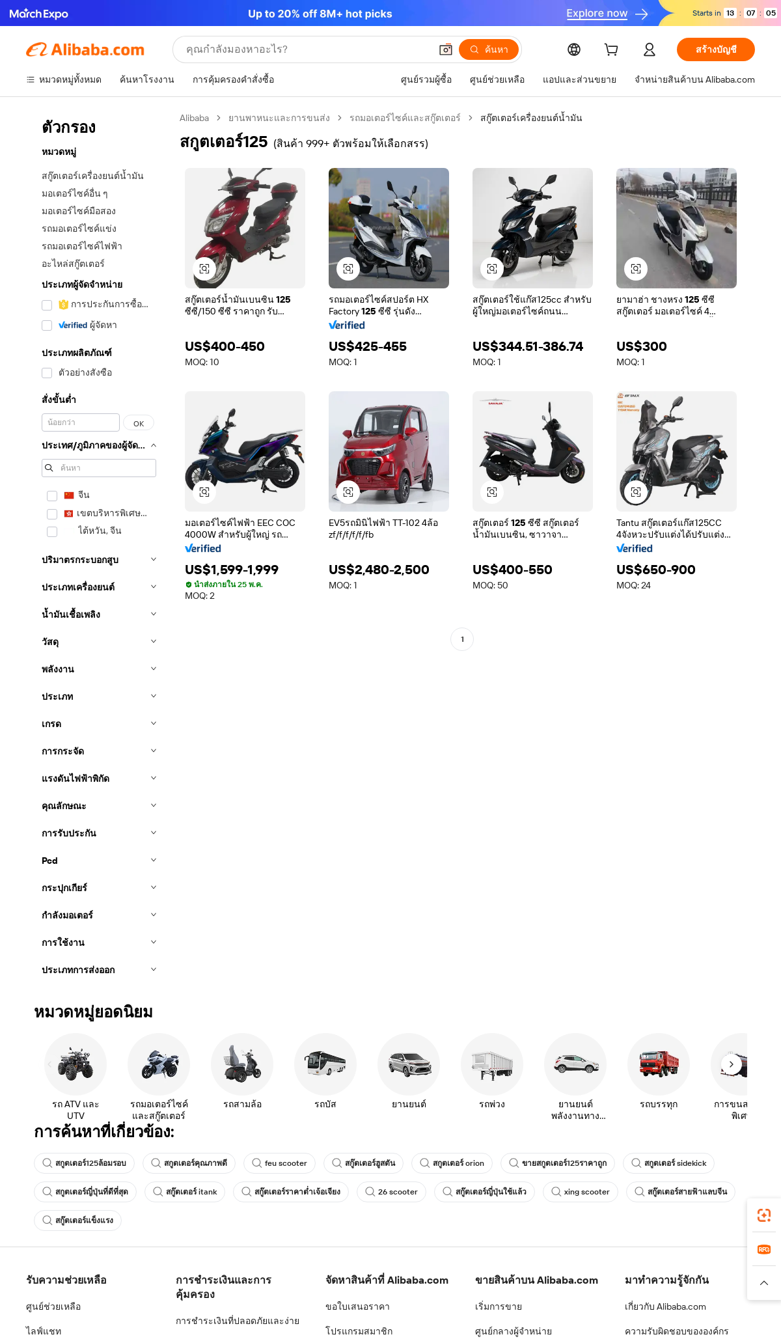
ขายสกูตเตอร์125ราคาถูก (558, 1163)
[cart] (613, 51)
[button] (446, 49)
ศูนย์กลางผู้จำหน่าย (513, 1331)
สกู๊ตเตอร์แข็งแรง (77, 1220)
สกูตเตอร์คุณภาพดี (189, 1163)
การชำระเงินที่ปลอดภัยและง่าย (237, 1321)
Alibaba (194, 118)
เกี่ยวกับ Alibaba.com (665, 1306)
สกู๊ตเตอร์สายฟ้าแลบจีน (681, 1192)
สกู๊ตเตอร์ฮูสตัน (363, 1163)
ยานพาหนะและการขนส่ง (279, 118)
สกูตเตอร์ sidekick (668, 1163)
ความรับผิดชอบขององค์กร (677, 1331)
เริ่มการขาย (498, 1306)
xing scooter (580, 1192)
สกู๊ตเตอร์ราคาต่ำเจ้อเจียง (290, 1192)
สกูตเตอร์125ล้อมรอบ (84, 1163)
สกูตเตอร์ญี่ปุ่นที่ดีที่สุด (85, 1192)
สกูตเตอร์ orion (452, 1163)
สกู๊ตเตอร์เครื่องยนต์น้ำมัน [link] (531, 118)
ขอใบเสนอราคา (357, 1306)
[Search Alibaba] (307, 49)
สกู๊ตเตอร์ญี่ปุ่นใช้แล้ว (485, 1192)
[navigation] (99, 547)
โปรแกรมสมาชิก (358, 1331)
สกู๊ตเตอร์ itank (185, 1192)
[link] (764, 1215)
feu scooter (279, 1163)
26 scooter (391, 1192)
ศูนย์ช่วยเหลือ (53, 1306)
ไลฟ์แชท (43, 1331)
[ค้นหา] (489, 49)
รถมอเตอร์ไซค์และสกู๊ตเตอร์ (405, 118)
